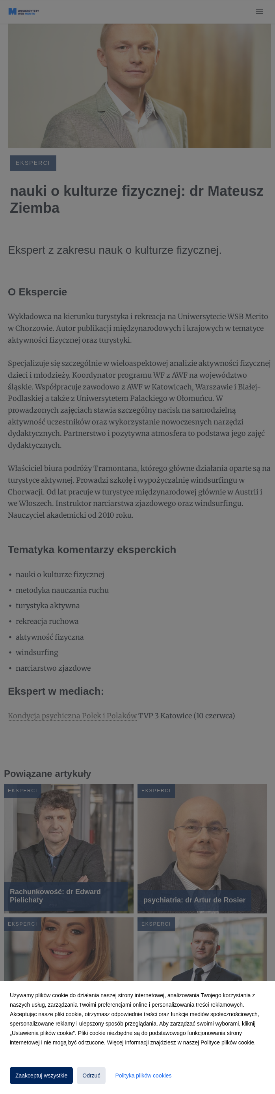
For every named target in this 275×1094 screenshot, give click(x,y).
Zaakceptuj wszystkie (41, 1075)
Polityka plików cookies (143, 1075)
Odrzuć (91, 1075)
